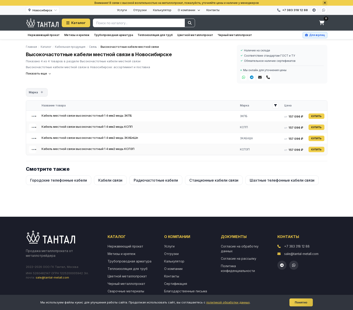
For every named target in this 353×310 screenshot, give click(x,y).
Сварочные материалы (126, 291)
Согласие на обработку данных (240, 248)
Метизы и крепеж (76, 35)
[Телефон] (268, 77)
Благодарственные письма (185, 291)
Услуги (122, 10)
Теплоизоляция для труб (155, 35)
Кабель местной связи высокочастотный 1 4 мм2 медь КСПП (87, 126)
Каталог (76, 23)
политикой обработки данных (228, 302)
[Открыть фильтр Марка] (275, 105)
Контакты (213, 10)
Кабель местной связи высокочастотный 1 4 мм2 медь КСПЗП (88, 149)
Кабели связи (110, 180)
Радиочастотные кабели (156, 180)
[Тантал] (42, 22)
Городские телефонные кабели (58, 180)
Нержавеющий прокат (44, 35)
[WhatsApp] (323, 10)
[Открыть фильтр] (42, 92)
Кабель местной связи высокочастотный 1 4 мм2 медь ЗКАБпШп (90, 137)
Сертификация (175, 284)
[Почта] (260, 77)
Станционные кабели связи (213, 180)
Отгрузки (140, 10)
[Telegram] (314, 10)
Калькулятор (162, 10)
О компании (189, 10)
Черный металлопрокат (235, 35)
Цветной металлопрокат (195, 35)
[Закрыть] (324, 2)
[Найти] (190, 23)
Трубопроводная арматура (113, 35)
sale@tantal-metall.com (52, 277)
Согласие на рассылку (238, 258)
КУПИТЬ (316, 116)
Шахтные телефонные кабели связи (282, 180)
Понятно (301, 302)
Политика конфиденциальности (238, 268)
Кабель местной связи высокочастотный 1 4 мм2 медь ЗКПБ (87, 115)
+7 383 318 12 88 (297, 246)
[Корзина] (321, 22)
